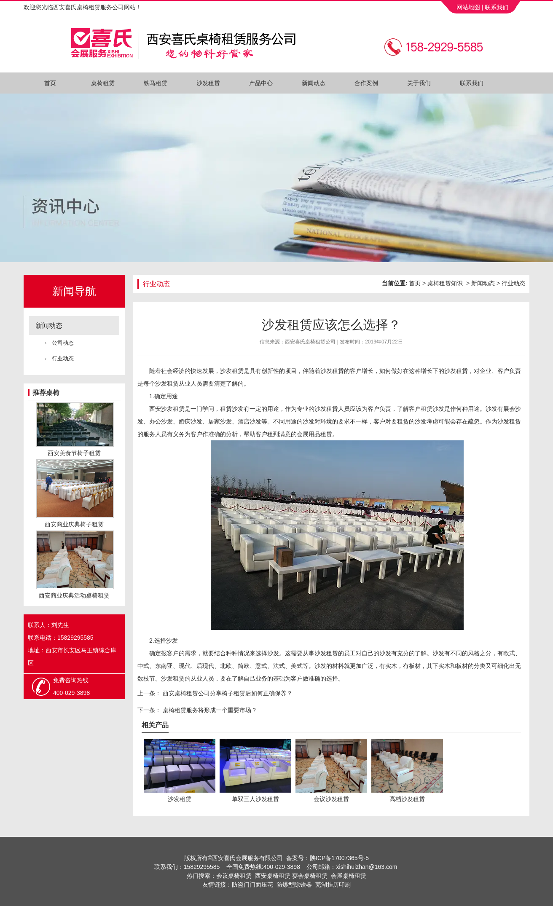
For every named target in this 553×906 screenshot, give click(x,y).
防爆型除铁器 (294, 884)
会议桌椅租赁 (234, 875)
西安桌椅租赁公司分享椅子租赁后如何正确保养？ (227, 693)
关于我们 (419, 83)
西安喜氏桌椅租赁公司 (310, 342)
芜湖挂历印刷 (333, 884)
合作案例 (366, 83)
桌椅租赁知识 (445, 283)
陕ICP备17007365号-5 (339, 858)
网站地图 (467, 7)
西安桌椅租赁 (272, 875)
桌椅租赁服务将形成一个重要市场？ (209, 710)
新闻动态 (313, 83)
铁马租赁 (155, 83)
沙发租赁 (208, 83)
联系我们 (496, 7)
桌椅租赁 (103, 83)
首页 (50, 83)
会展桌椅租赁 (348, 875)
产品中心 (261, 83)
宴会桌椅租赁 (310, 875)
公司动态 (63, 343)
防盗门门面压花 (252, 884)
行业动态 (63, 358)
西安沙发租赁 (167, 408)
